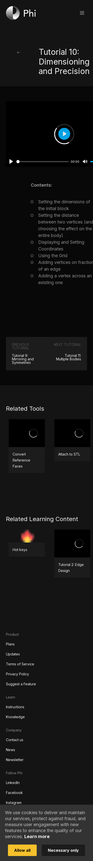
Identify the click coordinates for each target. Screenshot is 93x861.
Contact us (14, 740)
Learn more (37, 836)
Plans (10, 644)
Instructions (15, 707)
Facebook (14, 792)
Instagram (14, 802)
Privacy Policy (17, 674)
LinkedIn (13, 783)
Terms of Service (20, 664)
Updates (13, 654)
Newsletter (15, 760)
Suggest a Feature (21, 684)
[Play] (11, 161)
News (10, 750)
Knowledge (15, 717)
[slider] (42, 161)
